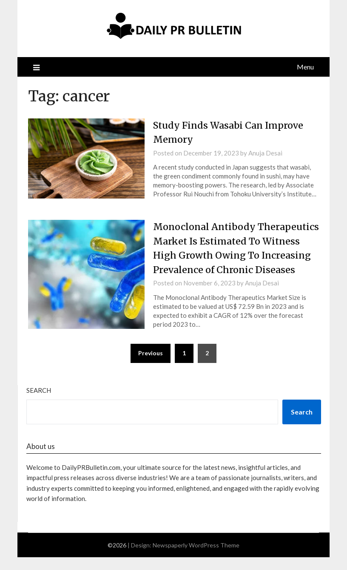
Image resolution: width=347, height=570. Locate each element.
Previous (150, 365)
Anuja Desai (265, 152)
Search (38, 403)
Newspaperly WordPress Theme (196, 557)
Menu (305, 67)
